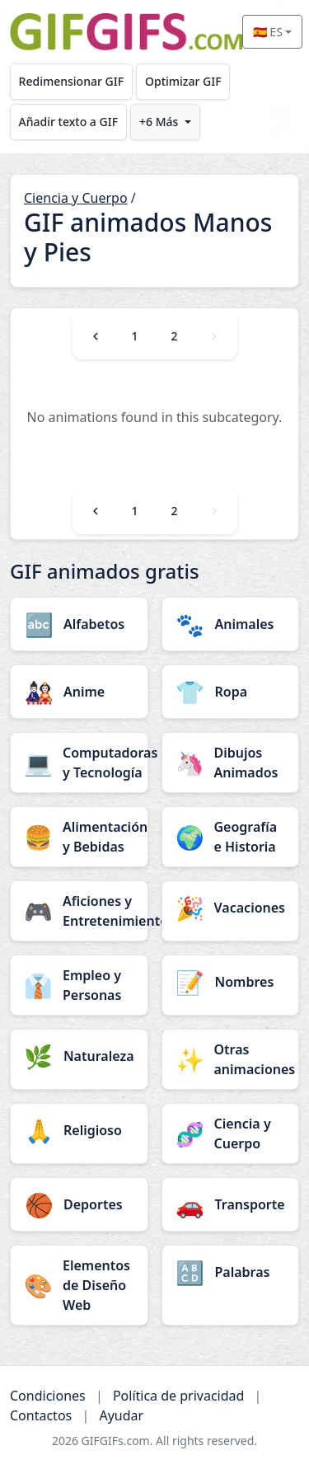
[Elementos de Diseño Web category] (79, 1285)
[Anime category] (79, 691)
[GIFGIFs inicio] (126, 31)
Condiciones (48, 1396)
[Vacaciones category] (230, 907)
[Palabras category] (230, 1272)
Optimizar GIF (183, 81)
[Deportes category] (79, 1204)
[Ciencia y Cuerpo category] (230, 1133)
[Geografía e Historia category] (230, 836)
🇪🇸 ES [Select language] (268, 32)
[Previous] (95, 336)
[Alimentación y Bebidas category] (79, 836)
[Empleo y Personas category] (79, 985)
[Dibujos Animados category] (230, 762)
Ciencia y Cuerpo (76, 198)
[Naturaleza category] (79, 1056)
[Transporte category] (230, 1204)
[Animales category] (230, 624)
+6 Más (158, 121)
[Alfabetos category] (79, 624)
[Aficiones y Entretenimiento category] (79, 911)
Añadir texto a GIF (68, 121)
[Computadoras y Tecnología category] (79, 762)
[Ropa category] (230, 691)
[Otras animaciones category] (230, 1059)
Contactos (41, 1415)
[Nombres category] (230, 981)
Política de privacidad (179, 1396)
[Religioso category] (79, 1130)
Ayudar (121, 1415)
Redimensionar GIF (71, 81)
